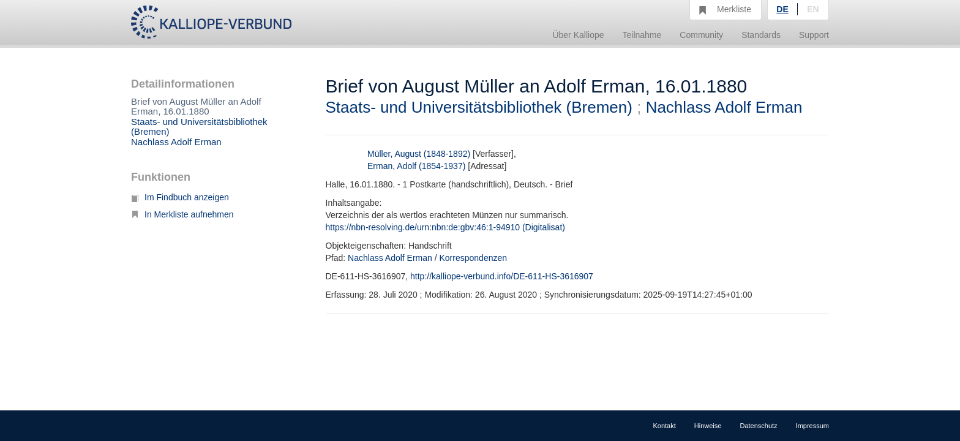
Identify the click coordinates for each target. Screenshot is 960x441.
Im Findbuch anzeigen (180, 197)
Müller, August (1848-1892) (418, 154)
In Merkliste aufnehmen (182, 214)
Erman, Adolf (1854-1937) (416, 166)
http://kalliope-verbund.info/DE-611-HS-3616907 (501, 276)
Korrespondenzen (474, 258)
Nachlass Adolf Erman (176, 142)
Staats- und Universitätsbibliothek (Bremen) (199, 126)
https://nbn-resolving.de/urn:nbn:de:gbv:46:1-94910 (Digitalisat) (445, 227)
